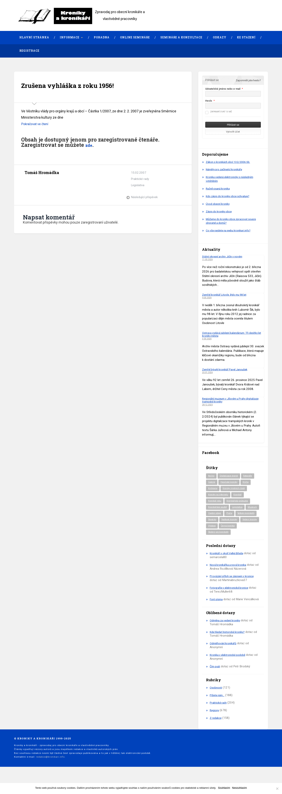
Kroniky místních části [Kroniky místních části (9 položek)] (236, 489)
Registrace (29, 50)
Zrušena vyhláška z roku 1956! (78, 85)
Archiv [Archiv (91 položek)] (211, 476)
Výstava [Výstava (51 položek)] (212, 534)
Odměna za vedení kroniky (226, 633)
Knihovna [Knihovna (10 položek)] (213, 489)
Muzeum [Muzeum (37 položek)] (213, 515)
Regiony (215, 723)
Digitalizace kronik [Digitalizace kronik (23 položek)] (230, 476)
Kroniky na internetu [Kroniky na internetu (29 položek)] (219, 495)
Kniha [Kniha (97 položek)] (248, 482)
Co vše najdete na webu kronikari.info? (231, 230)
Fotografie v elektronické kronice (231, 597)
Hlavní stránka (34, 37)
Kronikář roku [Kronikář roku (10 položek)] (215, 502)
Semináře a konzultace (181, 37)
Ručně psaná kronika (219, 188)
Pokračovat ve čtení (36, 124)
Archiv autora (28, 181)
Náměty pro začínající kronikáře (226, 169)
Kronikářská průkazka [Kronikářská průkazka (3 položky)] (239, 502)
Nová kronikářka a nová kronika (230, 574)
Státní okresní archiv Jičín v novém (224, 256)
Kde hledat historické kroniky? (229, 645)
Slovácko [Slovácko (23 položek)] (237, 521)
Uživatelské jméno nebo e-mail (222, 89)
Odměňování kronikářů (224, 656)
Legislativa (138, 185)
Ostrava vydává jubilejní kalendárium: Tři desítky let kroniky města (232, 334)
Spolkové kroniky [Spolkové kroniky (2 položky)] (217, 528)
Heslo (208, 101)
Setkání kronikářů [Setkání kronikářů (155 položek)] (217, 521)
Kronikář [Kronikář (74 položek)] (239, 495)
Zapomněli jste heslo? (248, 80)
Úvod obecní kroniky (218, 204)
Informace (69, 37)
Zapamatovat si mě (218, 112)
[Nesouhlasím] (277, 788)
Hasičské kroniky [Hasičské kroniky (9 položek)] (230, 482)
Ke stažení (246, 37)
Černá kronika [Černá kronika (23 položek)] (229, 534)
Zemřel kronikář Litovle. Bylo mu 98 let (227, 294)
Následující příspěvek (144, 197)
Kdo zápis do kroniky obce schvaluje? (230, 196)
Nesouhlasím (239, 788)
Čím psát (215, 679)
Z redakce (216, 731)
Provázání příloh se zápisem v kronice (234, 585)
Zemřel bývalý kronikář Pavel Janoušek (227, 369)
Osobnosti (216, 700)
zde (89, 145)
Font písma (217, 608)
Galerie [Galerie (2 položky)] (212, 482)
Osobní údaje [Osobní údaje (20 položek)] (230, 515)
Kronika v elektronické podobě (229, 668)
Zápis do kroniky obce (220, 211)
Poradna (101, 37)
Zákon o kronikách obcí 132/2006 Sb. (230, 162)
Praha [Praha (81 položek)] (246, 515)
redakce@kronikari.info (50, 770)
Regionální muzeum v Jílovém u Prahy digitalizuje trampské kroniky (226, 400)
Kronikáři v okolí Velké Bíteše (228, 562)
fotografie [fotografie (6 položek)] (251, 476)
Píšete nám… (218, 708)
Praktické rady (140, 179)
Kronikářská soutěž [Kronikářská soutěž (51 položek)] (218, 508)
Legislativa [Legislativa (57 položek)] (240, 508)
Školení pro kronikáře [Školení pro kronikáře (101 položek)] (219, 541)
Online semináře (135, 37)
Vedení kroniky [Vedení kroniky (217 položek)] (240, 528)
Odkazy (219, 37)
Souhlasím (224, 788)
